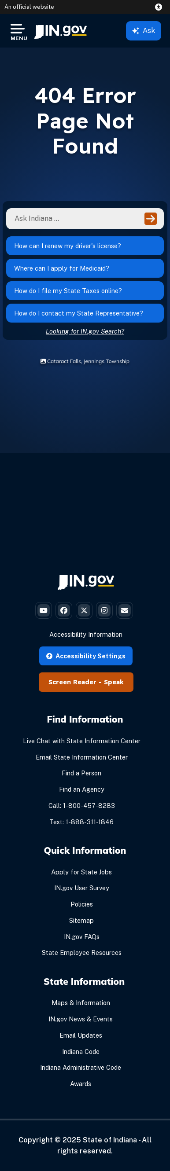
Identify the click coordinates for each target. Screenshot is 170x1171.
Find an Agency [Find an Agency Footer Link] (81, 789)
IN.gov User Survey (81, 888)
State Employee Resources (82, 952)
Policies (81, 904)
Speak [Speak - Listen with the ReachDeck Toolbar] (114, 682)
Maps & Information (81, 1002)
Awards (80, 1083)
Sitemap (81, 920)
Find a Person (81, 773)
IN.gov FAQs (82, 936)
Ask (143, 30)
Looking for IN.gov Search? (85, 331)
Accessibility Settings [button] (86, 656)
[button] (160, 7)
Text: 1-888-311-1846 (81, 822)
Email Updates (80, 1035)
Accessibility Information (85, 634)
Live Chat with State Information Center (81, 741)
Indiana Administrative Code (80, 1067)
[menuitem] (60, 31)
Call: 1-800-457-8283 (81, 805)
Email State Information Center (82, 757)
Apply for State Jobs (81, 872)
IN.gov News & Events (80, 1019)
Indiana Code (81, 1051)
